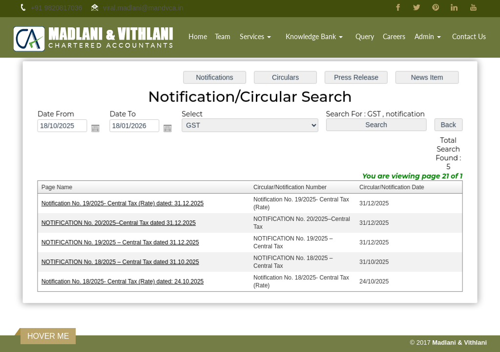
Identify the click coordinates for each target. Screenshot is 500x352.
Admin (428, 36)
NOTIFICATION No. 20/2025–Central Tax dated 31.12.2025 (121, 222)
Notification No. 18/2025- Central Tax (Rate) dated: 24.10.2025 (125, 279)
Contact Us (469, 36)
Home (197, 36)
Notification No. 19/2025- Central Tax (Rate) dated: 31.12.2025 (125, 203)
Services (255, 36)
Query (364, 36)
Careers (394, 36)
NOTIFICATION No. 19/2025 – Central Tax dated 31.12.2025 (122, 241)
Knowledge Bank (314, 36)
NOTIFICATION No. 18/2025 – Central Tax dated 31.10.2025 (122, 260)
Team (222, 36)
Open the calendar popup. (98, 129)
